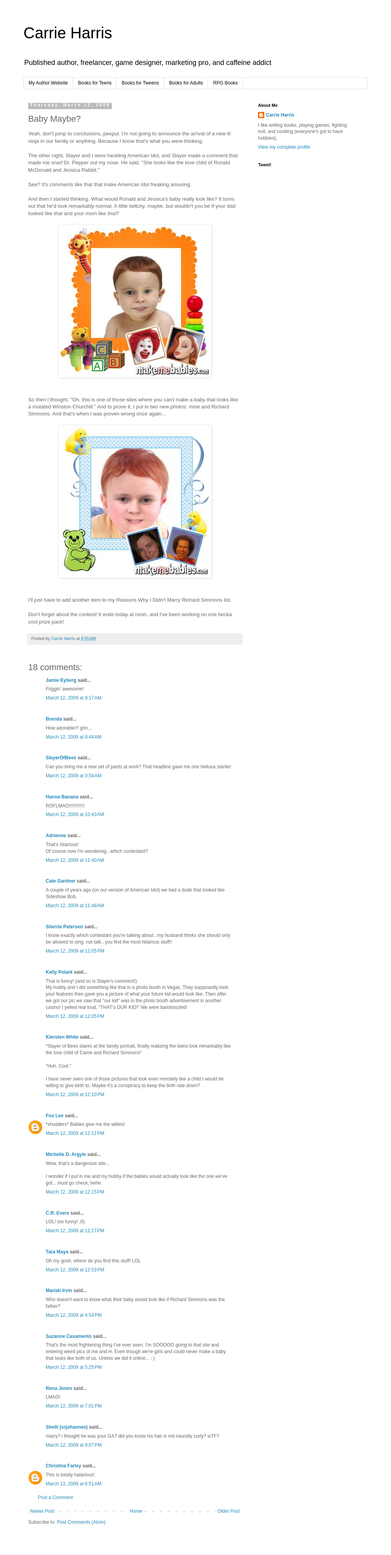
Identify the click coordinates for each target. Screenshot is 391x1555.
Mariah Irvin (59, 1290)
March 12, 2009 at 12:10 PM (75, 1094)
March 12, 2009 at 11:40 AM (75, 860)
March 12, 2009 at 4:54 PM (74, 1315)
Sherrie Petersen (64, 926)
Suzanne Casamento (68, 1336)
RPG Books (225, 83)
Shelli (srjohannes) (67, 1427)
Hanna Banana (62, 797)
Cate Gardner (60, 881)
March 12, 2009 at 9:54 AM (73, 775)
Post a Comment (55, 1497)
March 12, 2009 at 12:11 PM (75, 1133)
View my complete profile (284, 147)
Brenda (54, 719)
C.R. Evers (57, 1213)
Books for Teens (95, 83)
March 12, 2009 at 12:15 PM (75, 1192)
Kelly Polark (59, 972)
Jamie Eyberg (61, 680)
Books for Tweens (140, 83)
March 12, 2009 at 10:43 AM (75, 814)
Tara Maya (57, 1252)
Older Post (228, 1511)
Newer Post (42, 1511)
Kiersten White (62, 1037)
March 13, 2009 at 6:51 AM (73, 1484)
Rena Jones (59, 1388)
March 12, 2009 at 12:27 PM (75, 1230)
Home (136, 1511)
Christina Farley (63, 1466)
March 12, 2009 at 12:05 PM (75, 951)
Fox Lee (54, 1115)
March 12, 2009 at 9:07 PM (74, 1445)
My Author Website (48, 83)
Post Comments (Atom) (81, 1522)
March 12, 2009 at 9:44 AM (73, 737)
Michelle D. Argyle (66, 1154)
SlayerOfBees (61, 757)
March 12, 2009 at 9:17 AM (73, 698)
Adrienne (56, 835)
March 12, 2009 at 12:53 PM (75, 1270)
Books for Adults (186, 83)
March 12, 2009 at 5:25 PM (74, 1367)
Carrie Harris (67, 32)
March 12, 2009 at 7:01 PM (74, 1406)
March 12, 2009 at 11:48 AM (75, 905)
